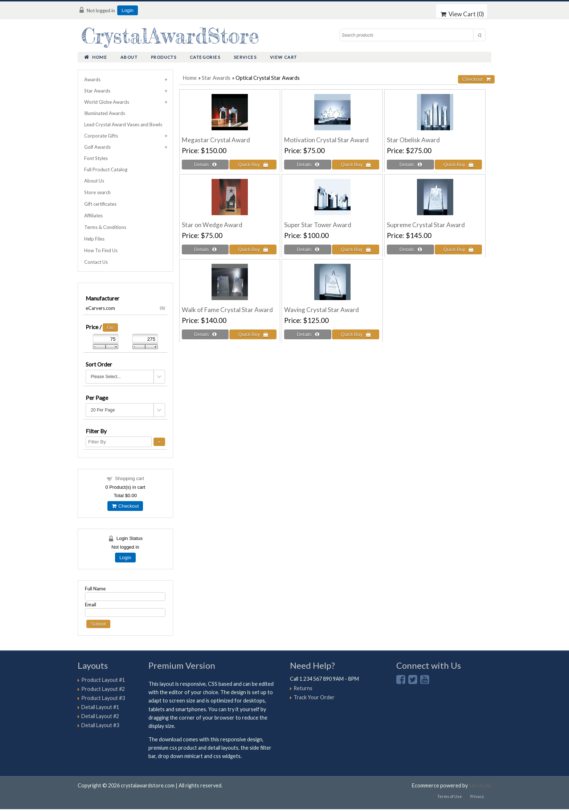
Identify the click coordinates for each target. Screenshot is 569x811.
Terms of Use (449, 796)
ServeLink (480, 785)
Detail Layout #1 (100, 707)
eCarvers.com (125, 308)
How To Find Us (101, 250)
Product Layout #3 (103, 698)
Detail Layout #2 (100, 716)
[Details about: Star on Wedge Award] (205, 249)
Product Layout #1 (103, 680)
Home (95, 57)
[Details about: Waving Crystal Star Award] (307, 334)
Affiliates (93, 215)
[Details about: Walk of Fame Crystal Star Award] (205, 334)
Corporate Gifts (101, 136)
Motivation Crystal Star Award (326, 140)
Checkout (125, 506)
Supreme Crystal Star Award (426, 225)
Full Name (95, 588)
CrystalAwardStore (170, 35)
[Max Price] (145, 339)
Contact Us (96, 262)
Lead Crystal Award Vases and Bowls (123, 124)
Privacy (477, 796)
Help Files (94, 239)
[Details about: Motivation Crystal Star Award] (307, 164)
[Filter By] (119, 442)
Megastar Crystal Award (216, 140)
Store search (97, 192)
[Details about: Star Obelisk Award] (410, 164)
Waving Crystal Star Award (321, 310)
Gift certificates (100, 204)
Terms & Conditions (105, 227)
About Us (94, 181)
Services (245, 57)
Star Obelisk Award (413, 140)
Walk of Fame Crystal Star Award (227, 310)
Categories (205, 57)
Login (128, 10)
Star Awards (216, 78)
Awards (92, 79)
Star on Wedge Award (212, 225)
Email (90, 604)
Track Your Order (314, 697)
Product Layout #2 (103, 689)
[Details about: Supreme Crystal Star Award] (410, 249)
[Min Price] (105, 339)
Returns (303, 688)
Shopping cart (129, 478)
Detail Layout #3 (100, 725)
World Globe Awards (106, 102)
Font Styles (96, 158)
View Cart (283, 57)
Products (163, 57)
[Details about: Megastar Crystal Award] (205, 164)
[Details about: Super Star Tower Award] (307, 249)
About (129, 57)
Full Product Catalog (105, 169)
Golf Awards (97, 147)
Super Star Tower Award (317, 225)
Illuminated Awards (104, 113)
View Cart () (462, 14)
